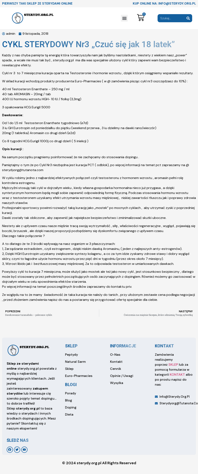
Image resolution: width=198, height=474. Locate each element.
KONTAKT (177, 374)
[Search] (188, 18)
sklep (71, 345)
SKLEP (173, 364)
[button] (124, 18)
